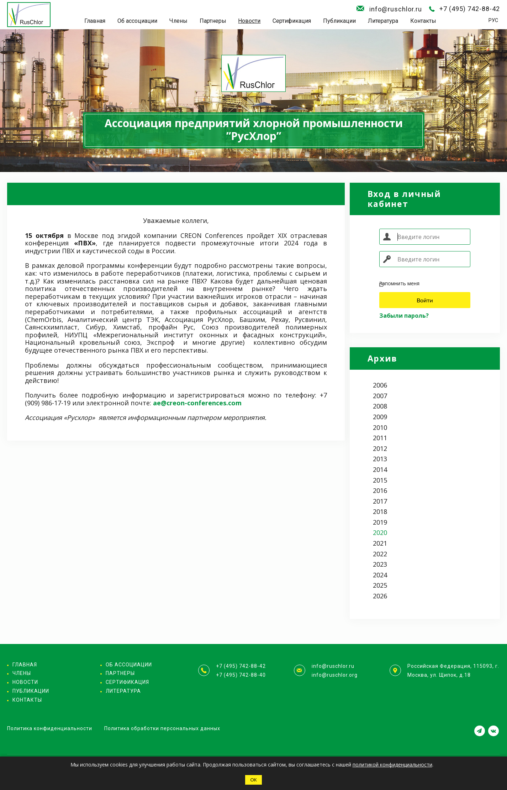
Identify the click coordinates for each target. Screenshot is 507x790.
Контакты (423, 20)
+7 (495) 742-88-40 (241, 675)
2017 (380, 501)
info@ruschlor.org (335, 675)
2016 (380, 490)
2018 (380, 511)
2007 (380, 395)
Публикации (339, 20)
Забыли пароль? (404, 315)
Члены (178, 20)
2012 (380, 448)
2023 (380, 564)
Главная (94, 20)
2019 (380, 522)
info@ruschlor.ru (395, 9)
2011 (380, 437)
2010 (380, 427)
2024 (380, 575)
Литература (383, 20)
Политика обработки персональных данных (162, 728)
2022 (380, 554)
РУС (493, 20)
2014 (380, 469)
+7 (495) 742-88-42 (469, 8)
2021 (380, 543)
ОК (253, 780)
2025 (380, 585)
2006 (380, 385)
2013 (380, 458)
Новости (249, 20)
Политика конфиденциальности (49, 728)
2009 (380, 416)
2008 (380, 406)
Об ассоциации (137, 20)
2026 (380, 596)
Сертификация (292, 20)
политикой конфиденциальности (392, 764)
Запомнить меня (399, 284)
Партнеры (213, 20)
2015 (380, 480)
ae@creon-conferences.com (197, 403)
